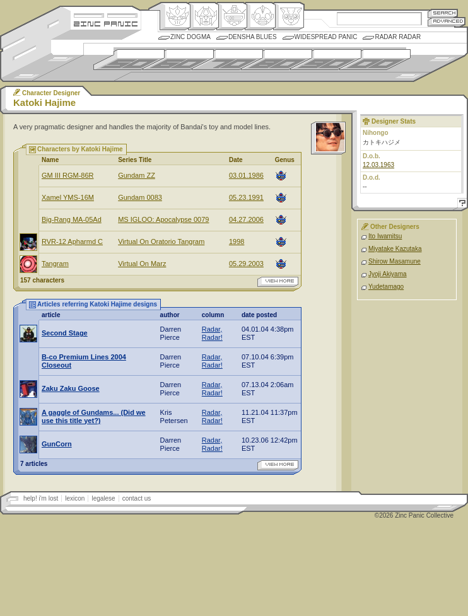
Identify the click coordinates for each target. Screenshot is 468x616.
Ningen (260, 16)
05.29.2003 (246, 263)
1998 (236, 241)
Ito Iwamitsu (385, 236)
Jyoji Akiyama (387, 273)
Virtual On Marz (142, 263)
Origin (175, 16)
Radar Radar (398, 36)
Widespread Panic (326, 36)
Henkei (203, 16)
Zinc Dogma (190, 36)
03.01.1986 (246, 175)
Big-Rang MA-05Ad (72, 219)
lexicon (75, 498)
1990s (326, 59)
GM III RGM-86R (68, 175)
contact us (136, 498)
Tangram (55, 263)
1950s (129, 59)
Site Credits (105, 14)
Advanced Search (446, 21)
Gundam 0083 (140, 197)
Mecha (232, 16)
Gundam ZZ (136, 175)
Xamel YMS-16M (68, 197)
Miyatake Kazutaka (395, 248)
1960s (178, 59)
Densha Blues (252, 36)
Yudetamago (386, 286)
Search (443, 13)
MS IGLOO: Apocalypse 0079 (163, 219)
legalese (103, 498)
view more (277, 282)
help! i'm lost (40, 498)
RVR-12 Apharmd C (72, 241)
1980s (277, 59)
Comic (288, 16)
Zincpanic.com (105, 23)
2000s (375, 59)
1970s (227, 59)
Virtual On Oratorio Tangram (161, 241)
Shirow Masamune (394, 261)
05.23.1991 (246, 197)
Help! (460, 204)
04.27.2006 (246, 219)
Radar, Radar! (212, 333)
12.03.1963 (378, 164)
